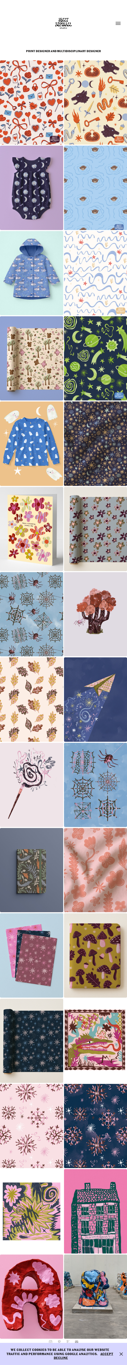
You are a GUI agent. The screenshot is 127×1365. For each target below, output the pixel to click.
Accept (106, 1354)
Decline (61, 1358)
